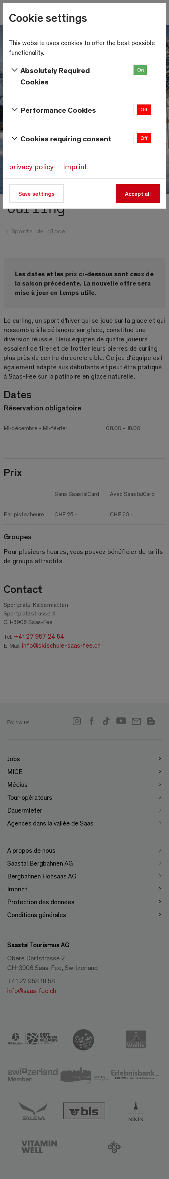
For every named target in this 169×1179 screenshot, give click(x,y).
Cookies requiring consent (60, 138)
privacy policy (31, 166)
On (140, 69)
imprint (75, 166)
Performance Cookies (52, 110)
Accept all (138, 193)
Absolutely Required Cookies (49, 75)
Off (144, 109)
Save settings (36, 193)
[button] (142, 69)
